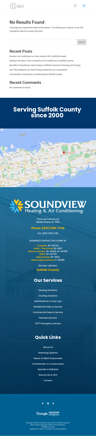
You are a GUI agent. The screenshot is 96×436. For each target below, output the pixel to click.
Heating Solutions (48, 290)
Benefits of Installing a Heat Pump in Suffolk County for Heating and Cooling (45, 65)
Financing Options (48, 352)
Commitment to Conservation (48, 363)
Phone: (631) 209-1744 (48, 228)
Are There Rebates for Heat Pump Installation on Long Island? (38, 70)
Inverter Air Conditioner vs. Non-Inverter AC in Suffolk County (38, 56)
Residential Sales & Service (48, 306)
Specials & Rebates (48, 369)
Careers (48, 380)
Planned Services (48, 317)
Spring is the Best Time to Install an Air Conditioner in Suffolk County (42, 61)
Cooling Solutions (48, 295)
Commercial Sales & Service (48, 312)
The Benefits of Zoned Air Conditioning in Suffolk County (36, 74)
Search (82, 42)
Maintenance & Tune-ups (48, 301)
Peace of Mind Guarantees (48, 358)
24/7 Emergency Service (48, 323)
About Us (48, 347)
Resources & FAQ (48, 374)
